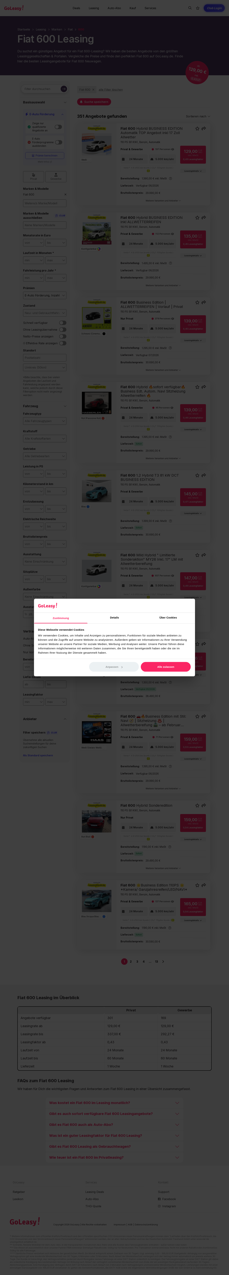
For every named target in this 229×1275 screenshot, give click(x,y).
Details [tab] (114, 617)
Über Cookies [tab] (168, 617)
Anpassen (114, 666)
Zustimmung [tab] (61, 617)
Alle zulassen (165, 666)
